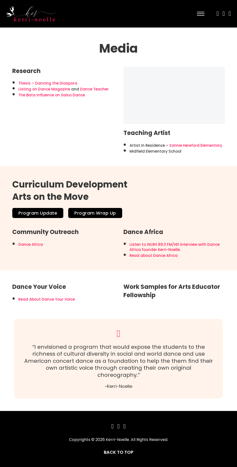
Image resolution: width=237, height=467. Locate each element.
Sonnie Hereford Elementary (195, 145)
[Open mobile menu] (200, 14)
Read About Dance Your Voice (46, 299)
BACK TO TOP (118, 452)
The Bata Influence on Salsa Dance (51, 95)
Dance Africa (30, 244)
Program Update (37, 213)
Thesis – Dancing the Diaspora (47, 83)
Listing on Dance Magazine (44, 89)
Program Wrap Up (95, 213)
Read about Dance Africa (154, 255)
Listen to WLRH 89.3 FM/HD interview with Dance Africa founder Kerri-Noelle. (175, 247)
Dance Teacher (94, 89)
